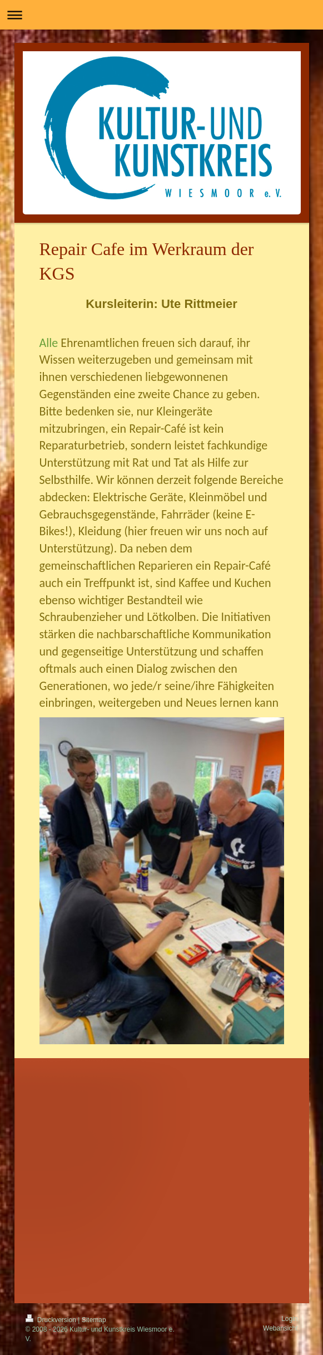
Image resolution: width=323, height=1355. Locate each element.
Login (289, 1319)
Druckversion (52, 1320)
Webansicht (280, 1328)
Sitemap (94, 1320)
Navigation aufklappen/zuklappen (161, 15)
